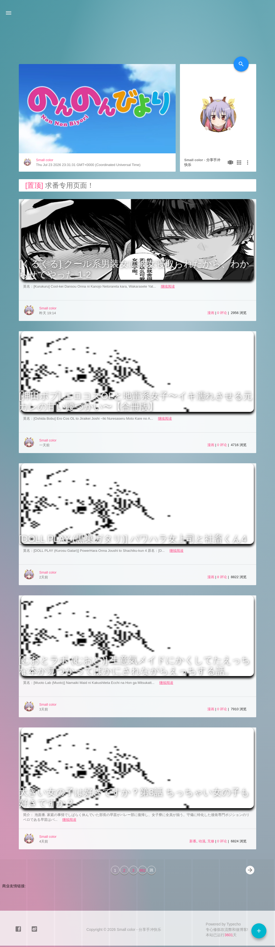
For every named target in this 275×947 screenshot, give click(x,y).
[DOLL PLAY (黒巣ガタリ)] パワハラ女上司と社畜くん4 (133, 538)
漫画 (210, 313)
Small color (44, 160)
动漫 (201, 841)
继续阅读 (168, 286)
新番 (192, 841)
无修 (210, 841)
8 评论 (222, 577)
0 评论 (222, 313)
